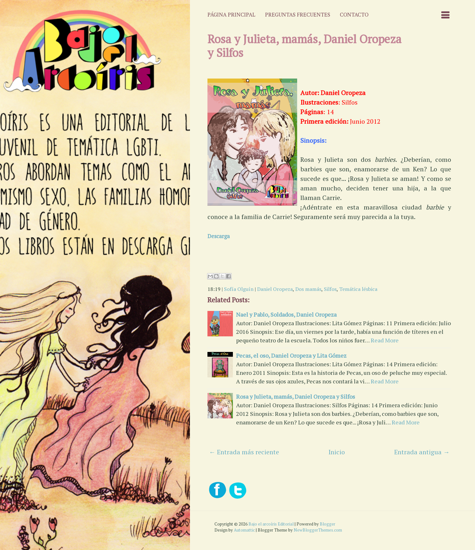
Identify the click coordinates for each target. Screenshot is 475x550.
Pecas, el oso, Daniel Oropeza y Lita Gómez (291, 355)
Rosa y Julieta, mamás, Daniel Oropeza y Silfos (304, 45)
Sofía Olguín (239, 288)
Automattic (244, 530)
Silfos (330, 288)
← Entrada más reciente (244, 452)
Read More (385, 340)
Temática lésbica (358, 288)
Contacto (354, 14)
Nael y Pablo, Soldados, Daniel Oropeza (286, 314)
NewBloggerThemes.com (318, 530)
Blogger (327, 524)
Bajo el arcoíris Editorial (271, 524)
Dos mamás (308, 288)
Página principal (231, 14)
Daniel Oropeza (275, 288)
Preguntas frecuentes (297, 14)
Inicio (336, 452)
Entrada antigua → (422, 452)
